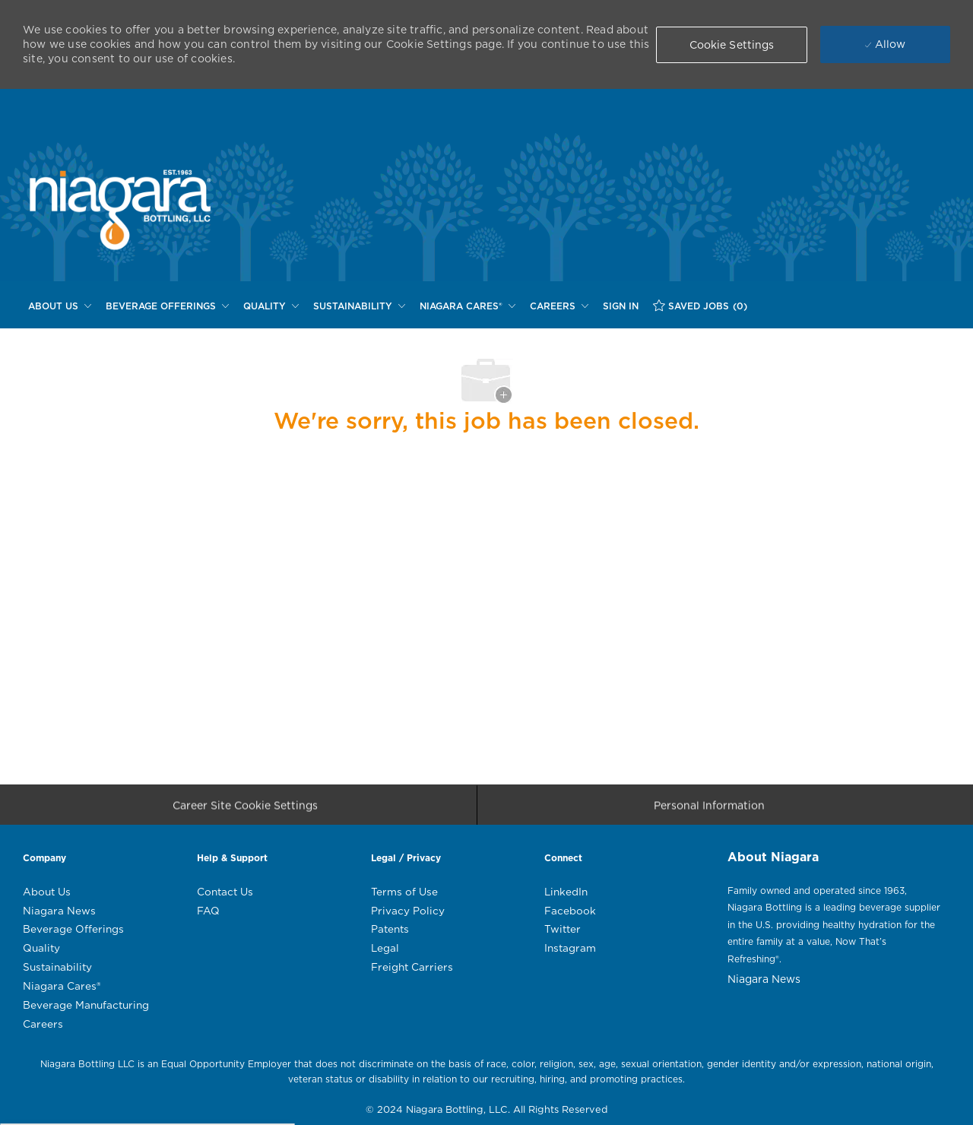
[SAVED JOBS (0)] (700, 306)
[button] (732, 45)
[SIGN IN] (621, 306)
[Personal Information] (709, 809)
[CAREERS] (559, 306)
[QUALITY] (271, 306)
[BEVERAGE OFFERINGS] (167, 306)
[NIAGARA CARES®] (467, 306)
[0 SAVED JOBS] (700, 306)
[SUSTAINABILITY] (359, 306)
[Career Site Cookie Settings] (245, 809)
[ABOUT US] (59, 306)
